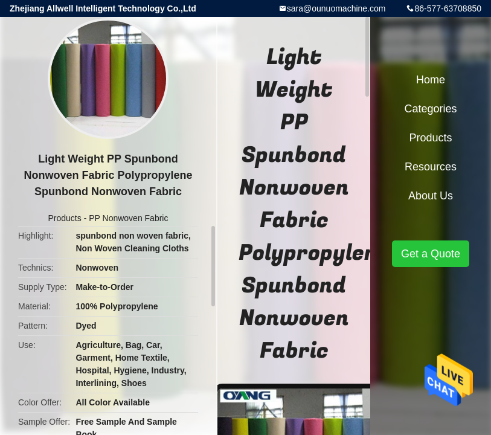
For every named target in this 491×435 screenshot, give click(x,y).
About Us (430, 196)
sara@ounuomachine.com (336, 8)
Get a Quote (430, 254)
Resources (431, 167)
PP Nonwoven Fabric (128, 218)
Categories (430, 109)
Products (65, 218)
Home (430, 80)
